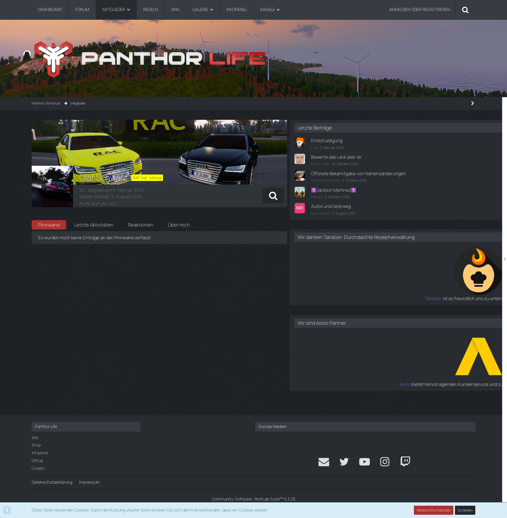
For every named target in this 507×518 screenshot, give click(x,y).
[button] (338, 195)
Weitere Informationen (434, 510)
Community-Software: (253, 499)
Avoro (382, 392)
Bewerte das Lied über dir (410, 156)
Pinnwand (49, 224)
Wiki (35, 437)
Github (37, 460)
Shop (36, 445)
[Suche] (465, 9)
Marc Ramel (396, 215)
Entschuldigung (401, 140)
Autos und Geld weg (405, 209)
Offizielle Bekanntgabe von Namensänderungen (411, 175)
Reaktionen (140, 224)
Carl (390, 146)
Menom (392, 199)
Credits (38, 468)
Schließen (465, 510)
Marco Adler (396, 162)
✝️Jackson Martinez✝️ (408, 194)
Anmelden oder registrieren (419, 9)
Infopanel (40, 453)
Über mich (179, 224)
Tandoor (378, 307)
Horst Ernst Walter (401, 184)
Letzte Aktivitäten (93, 224)
